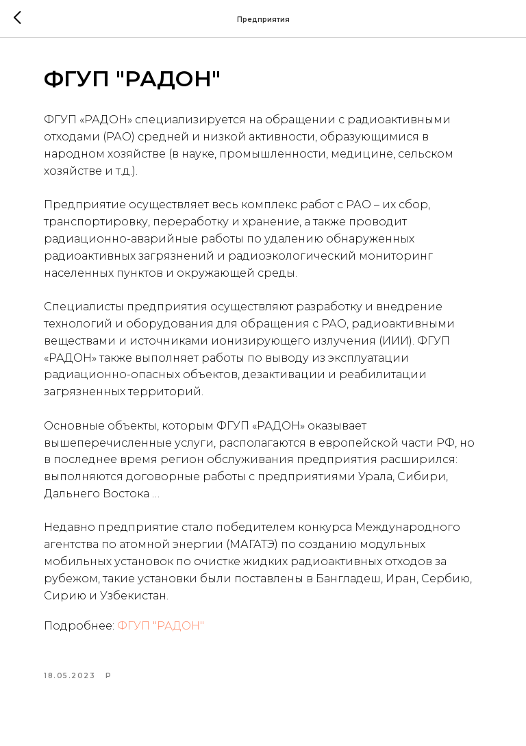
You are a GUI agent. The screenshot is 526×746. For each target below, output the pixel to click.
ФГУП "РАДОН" (160, 625)
